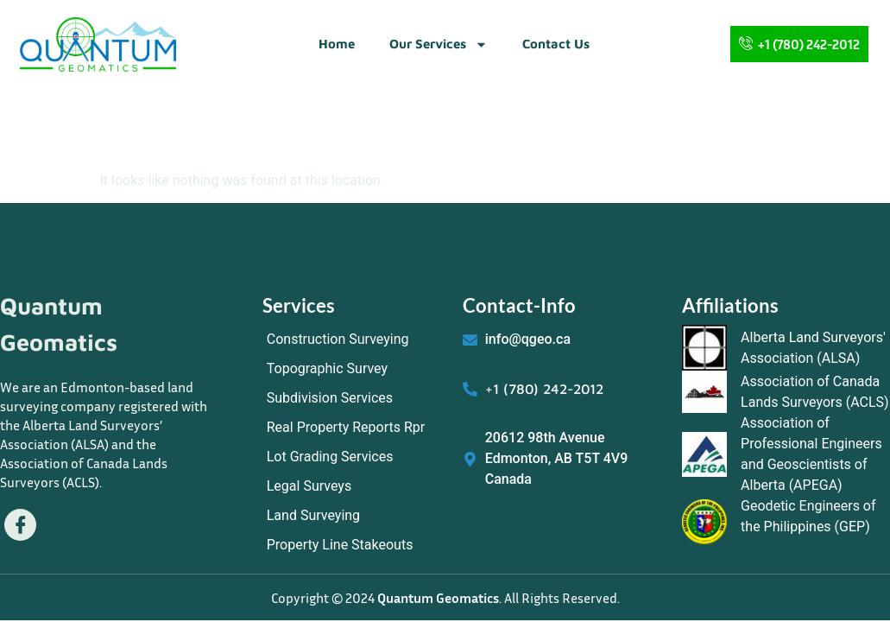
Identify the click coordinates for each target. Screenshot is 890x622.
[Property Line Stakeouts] (353, 545)
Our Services (438, 44)
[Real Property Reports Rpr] (353, 427)
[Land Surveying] (353, 515)
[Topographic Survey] (353, 369)
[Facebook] (20, 525)
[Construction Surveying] (353, 339)
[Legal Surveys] (353, 486)
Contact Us (556, 43)
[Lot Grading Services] (353, 457)
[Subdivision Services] (353, 398)
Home (337, 43)
